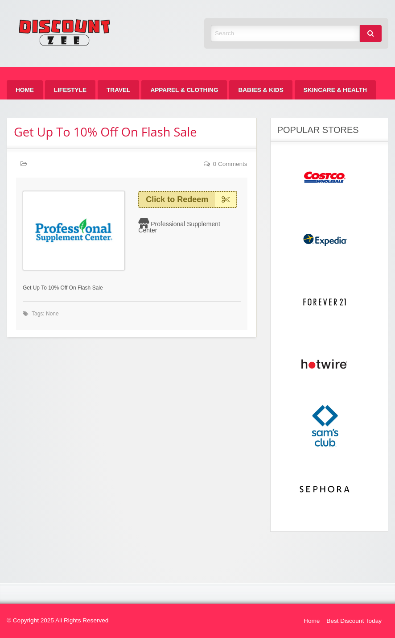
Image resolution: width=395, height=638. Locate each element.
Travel (118, 90)
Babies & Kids (260, 90)
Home (25, 90)
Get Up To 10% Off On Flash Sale (105, 132)
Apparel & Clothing (184, 90)
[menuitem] (25, 89)
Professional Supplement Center (179, 227)
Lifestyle (70, 90)
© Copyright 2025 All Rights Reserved (57, 620)
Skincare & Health (335, 90)
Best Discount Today (354, 620)
